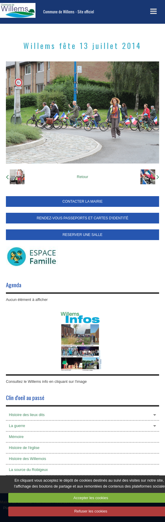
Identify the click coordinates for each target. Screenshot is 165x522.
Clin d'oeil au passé (25, 397)
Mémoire (16, 436)
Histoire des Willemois (27, 458)
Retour (82, 176)
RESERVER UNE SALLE (82, 235)
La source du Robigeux (28, 469)
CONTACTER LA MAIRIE (82, 201)
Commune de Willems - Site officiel (68, 12)
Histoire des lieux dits (27, 414)
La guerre (17, 425)
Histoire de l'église (24, 447)
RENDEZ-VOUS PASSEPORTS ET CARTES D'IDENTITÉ (82, 218)
